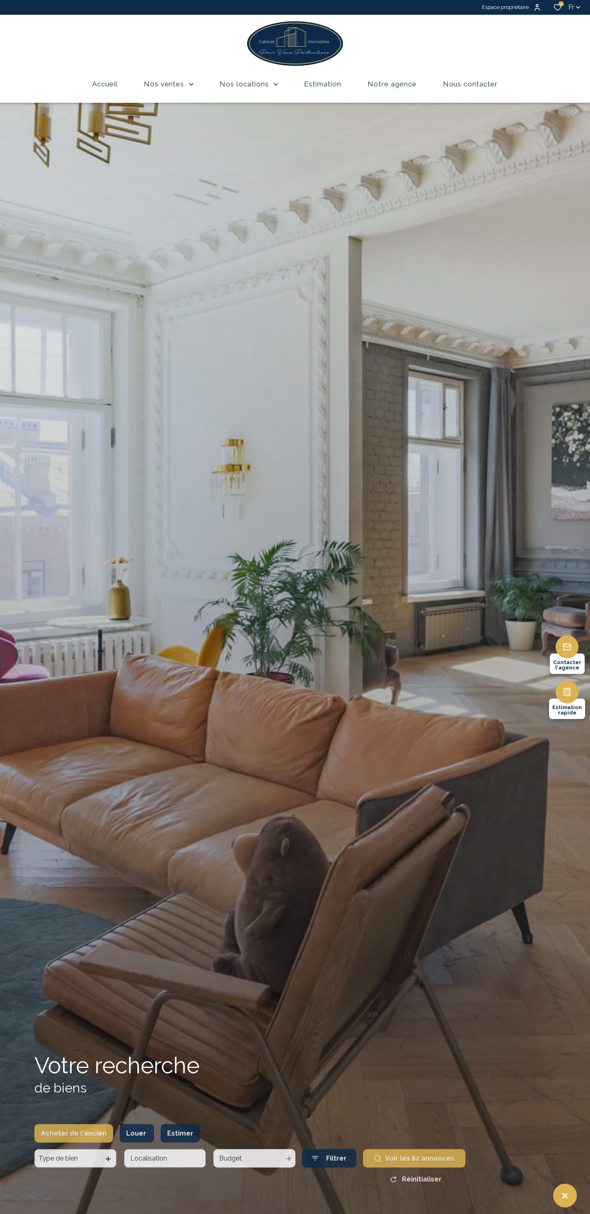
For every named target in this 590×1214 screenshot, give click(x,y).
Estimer (180, 1147)
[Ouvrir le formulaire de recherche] (329, 1173)
